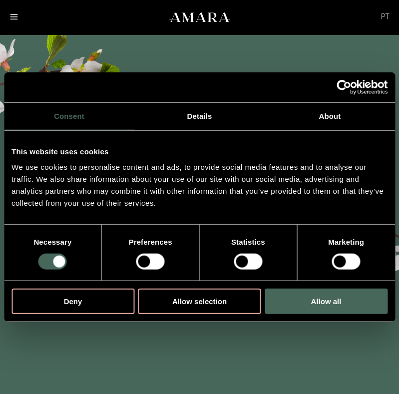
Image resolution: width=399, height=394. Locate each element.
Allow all (326, 301)
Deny (73, 301)
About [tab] (330, 115)
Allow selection (199, 301)
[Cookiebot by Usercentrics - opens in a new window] (344, 86)
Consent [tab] (69, 115)
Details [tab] (199, 115)
